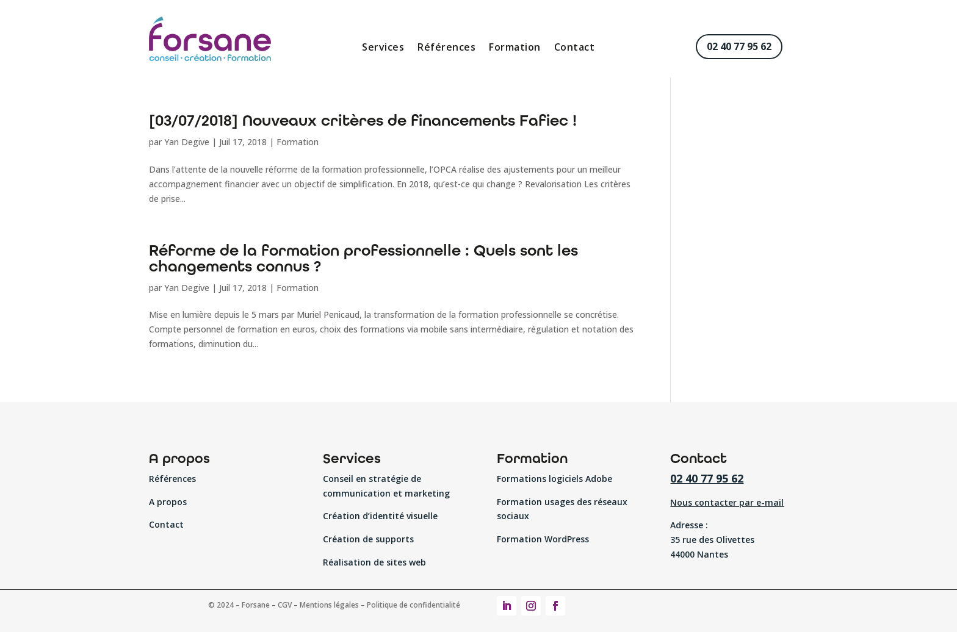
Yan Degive (186, 142)
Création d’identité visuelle (380, 516)
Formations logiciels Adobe (554, 478)
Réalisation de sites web (374, 562)
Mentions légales (329, 605)
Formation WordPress (543, 539)
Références (446, 48)
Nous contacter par (727, 502)
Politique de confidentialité (413, 605)
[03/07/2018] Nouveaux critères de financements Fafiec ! (363, 120)
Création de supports (368, 539)
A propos (168, 502)
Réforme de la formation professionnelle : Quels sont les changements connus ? (363, 258)
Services (383, 48)
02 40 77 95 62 (739, 46)
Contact (574, 48)
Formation (515, 48)
